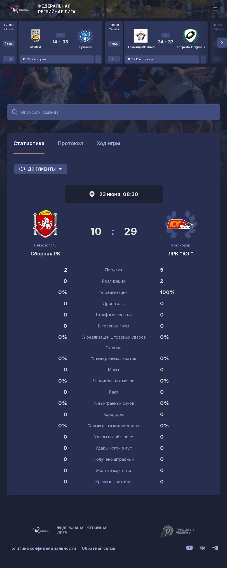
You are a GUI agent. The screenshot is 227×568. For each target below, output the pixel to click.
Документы (40, 169)
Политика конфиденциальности (42, 548)
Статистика (29, 143)
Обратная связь (99, 548)
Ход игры (108, 143)
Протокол (70, 143)
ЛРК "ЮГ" (180, 254)
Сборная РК (45, 254)
